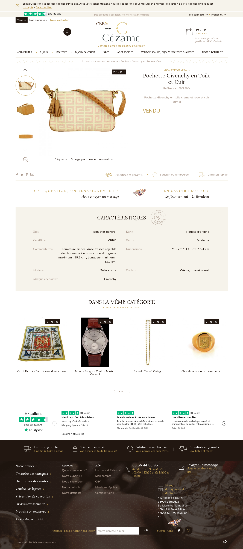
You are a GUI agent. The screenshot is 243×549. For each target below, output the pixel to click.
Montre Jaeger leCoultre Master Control (95, 373)
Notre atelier (27, 466)
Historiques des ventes (34, 481)
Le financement (176, 196)
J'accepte (28, 7)
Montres (61, 52)
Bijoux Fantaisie (85, 52)
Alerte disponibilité (31, 519)
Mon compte (103, 476)
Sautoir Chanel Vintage (148, 371)
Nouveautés (24, 52)
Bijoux (44, 52)
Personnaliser (44, 7)
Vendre (21, 20)
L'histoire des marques (33, 474)
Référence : (170, 88)
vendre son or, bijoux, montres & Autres (167, 52)
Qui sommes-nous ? (74, 470)
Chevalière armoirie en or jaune (201, 371)
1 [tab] (119, 391)
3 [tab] (124, 391)
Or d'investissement (32, 504)
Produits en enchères (32, 512)
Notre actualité (212, 52)
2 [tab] (122, 391)
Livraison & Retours (107, 470)
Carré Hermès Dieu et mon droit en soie (42, 371)
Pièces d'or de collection (35, 496)
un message (110, 196)
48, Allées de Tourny (170, 497)
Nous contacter (59, 20)
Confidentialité (104, 492)
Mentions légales (106, 487)
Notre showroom (72, 481)
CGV (98, 481)
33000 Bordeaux (168, 501)
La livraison (200, 196)
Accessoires (125, 52)
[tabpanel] (42, 350)
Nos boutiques (38, 20)
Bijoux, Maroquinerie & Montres (174, 489)
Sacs (106, 52)
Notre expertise (72, 476)
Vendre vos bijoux (30, 489)
